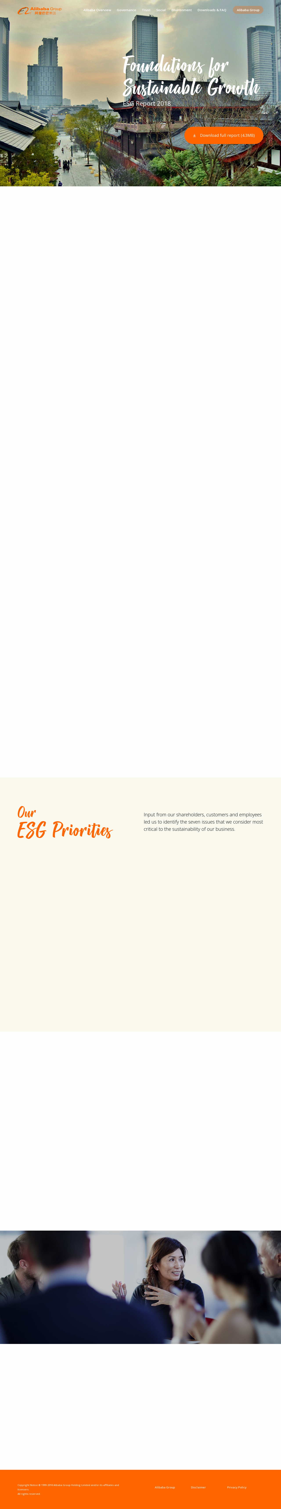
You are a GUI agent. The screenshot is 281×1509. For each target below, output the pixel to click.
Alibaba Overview (97, 10)
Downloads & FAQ (212, 10)
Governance (126, 10)
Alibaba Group (248, 10)
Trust (146, 10)
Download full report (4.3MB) (227, 135)
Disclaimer (198, 1487)
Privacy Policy (237, 1487)
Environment (181, 10)
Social (161, 10)
